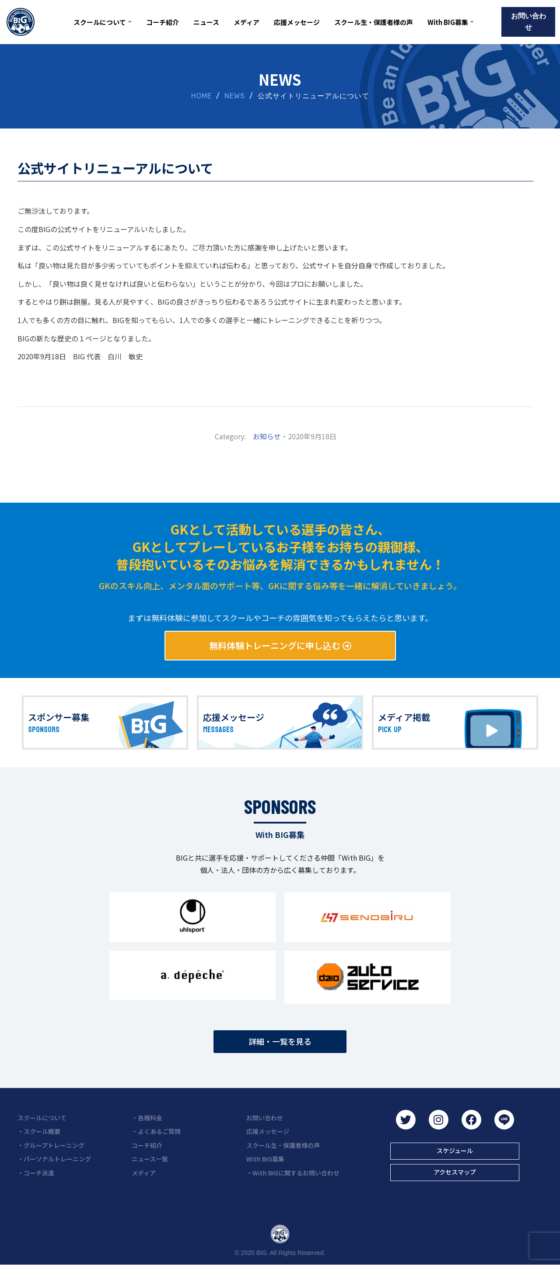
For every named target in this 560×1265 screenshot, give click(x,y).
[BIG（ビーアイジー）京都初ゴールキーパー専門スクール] (21, 22)
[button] (130, 22)
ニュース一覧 (150, 1158)
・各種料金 (147, 1117)
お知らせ (267, 436)
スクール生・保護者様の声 (373, 22)
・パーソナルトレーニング (54, 1158)
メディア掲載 (404, 717)
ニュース (206, 22)
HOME (201, 96)
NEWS (234, 96)
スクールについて (42, 1117)
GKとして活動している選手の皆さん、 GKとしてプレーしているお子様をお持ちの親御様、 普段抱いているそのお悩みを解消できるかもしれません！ (280, 546)
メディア (246, 22)
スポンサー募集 (58, 717)
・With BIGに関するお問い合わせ (293, 1172)
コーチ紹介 (162, 22)
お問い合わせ (528, 21)
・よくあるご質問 (156, 1131)
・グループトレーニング (51, 1145)
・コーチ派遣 (36, 1172)
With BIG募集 (265, 1158)
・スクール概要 (39, 1131)
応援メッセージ (297, 22)
